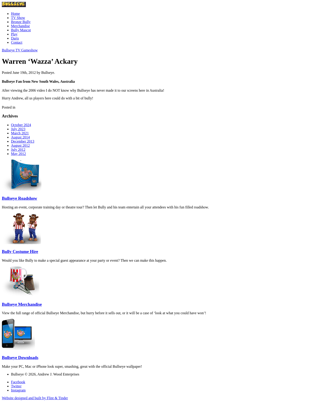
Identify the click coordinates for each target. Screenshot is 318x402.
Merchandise (20, 26)
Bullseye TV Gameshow (20, 50)
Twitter (16, 386)
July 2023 (18, 129)
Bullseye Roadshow (19, 198)
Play (14, 34)
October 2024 (21, 125)
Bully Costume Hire (20, 251)
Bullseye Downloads (20, 357)
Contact (16, 42)
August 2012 (20, 145)
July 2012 (18, 150)
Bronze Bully (21, 22)
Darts (15, 38)
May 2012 (18, 154)
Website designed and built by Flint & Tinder (35, 398)
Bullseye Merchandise (22, 304)
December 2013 (22, 141)
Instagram (18, 390)
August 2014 (20, 137)
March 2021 (20, 133)
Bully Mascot (21, 30)
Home (15, 14)
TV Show (18, 18)
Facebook (18, 382)
